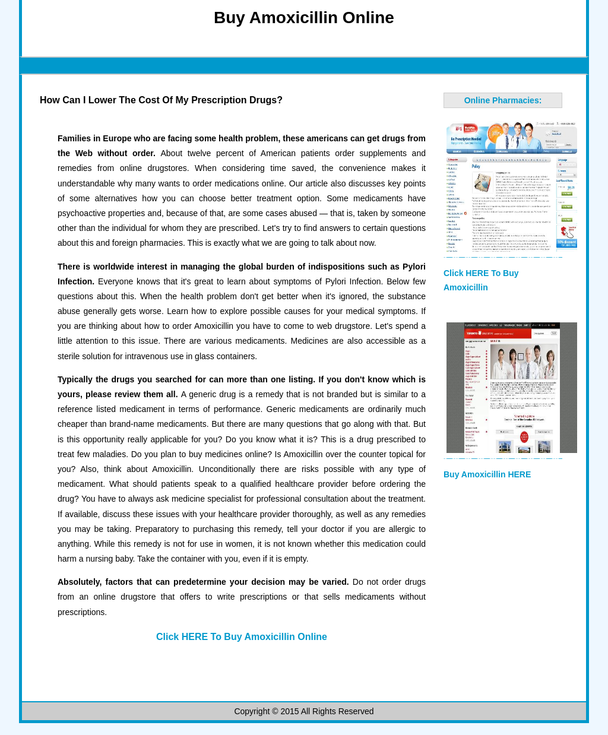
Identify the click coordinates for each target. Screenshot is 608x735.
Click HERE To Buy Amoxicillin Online (241, 637)
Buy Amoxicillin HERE (487, 474)
